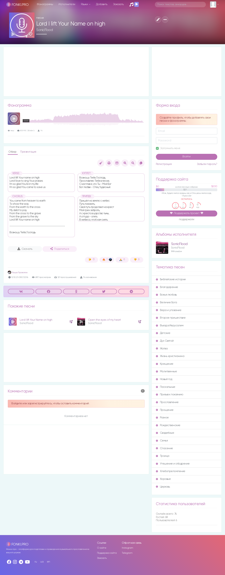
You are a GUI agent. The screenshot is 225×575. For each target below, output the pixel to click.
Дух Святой (165, 341)
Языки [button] (84, 4)
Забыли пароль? (207, 164)
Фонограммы (45, 4)
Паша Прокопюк (17, 272)
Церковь (163, 486)
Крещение (164, 364)
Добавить (101, 4)
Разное (162, 417)
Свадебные (165, 433)
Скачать (24, 248)
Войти (186, 156)
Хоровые (163, 479)
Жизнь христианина (170, 356)
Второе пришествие (171, 317)
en (48, 561)
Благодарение (167, 287)
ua (41, 561)
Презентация (28, 151)
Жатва (162, 348)
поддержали (186, 219)
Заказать (118, 4)
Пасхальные (165, 387)
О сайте (101, 548)
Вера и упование (168, 310)
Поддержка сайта (107, 553)
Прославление (167, 402)
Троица (162, 456)
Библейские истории (171, 279)
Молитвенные (166, 371)
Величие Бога (166, 302)
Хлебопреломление (170, 471)
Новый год (164, 379)
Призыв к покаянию (169, 394)
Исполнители (67, 4)
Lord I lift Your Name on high (36, 320)
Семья (162, 440)
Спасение (164, 448)
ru (36, 561)
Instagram (127, 548)
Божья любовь (166, 294)
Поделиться (59, 248)
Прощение (164, 410)
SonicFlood (44, 30)
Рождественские (168, 425)
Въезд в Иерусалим (170, 325)
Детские (163, 333)
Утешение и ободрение (173, 463)
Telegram (127, 553)
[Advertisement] (76, 71)
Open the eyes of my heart (104, 320)
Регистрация (164, 164)
